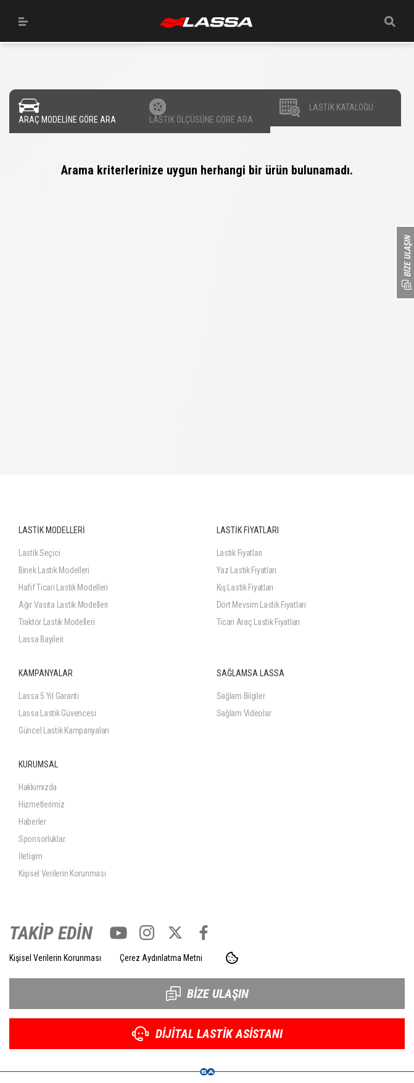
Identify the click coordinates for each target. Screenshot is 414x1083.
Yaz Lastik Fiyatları (246, 570)
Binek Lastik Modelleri (54, 570)
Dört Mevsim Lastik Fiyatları (261, 605)
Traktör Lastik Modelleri (56, 622)
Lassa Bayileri (41, 639)
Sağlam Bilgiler (241, 696)
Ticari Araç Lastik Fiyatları (258, 622)
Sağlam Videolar (244, 713)
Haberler (32, 822)
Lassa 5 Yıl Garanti (49, 696)
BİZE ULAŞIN (207, 993)
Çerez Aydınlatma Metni (161, 958)
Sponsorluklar (42, 839)
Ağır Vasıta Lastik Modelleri (63, 605)
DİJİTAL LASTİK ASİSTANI (207, 1033)
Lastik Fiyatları (240, 553)
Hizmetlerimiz (41, 804)
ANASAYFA (206, 22)
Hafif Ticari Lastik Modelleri (63, 587)
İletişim (31, 856)
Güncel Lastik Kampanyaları (64, 730)
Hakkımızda (38, 787)
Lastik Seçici (39, 553)
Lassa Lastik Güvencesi (57, 713)
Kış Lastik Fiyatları (245, 587)
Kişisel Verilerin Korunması (62, 873)
